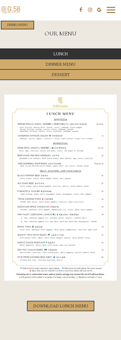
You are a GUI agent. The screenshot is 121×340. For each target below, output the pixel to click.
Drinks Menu (17, 25)
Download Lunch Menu (60, 306)
